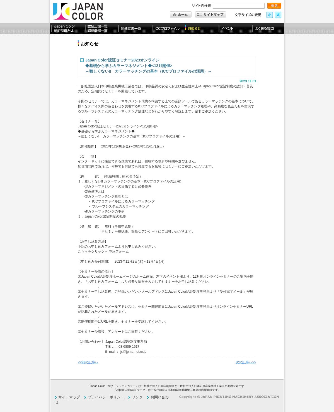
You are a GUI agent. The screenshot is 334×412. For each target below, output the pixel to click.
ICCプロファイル (167, 28)
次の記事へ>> (246, 362)
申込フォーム (119, 251)
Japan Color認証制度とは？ (66, 28)
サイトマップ (69, 397)
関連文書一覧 (133, 28)
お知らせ (200, 28)
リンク (137, 397)
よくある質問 (267, 28)
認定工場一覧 (100, 28)
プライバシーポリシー (106, 397)
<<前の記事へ (88, 362)
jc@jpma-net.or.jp (133, 352)
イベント (234, 28)
